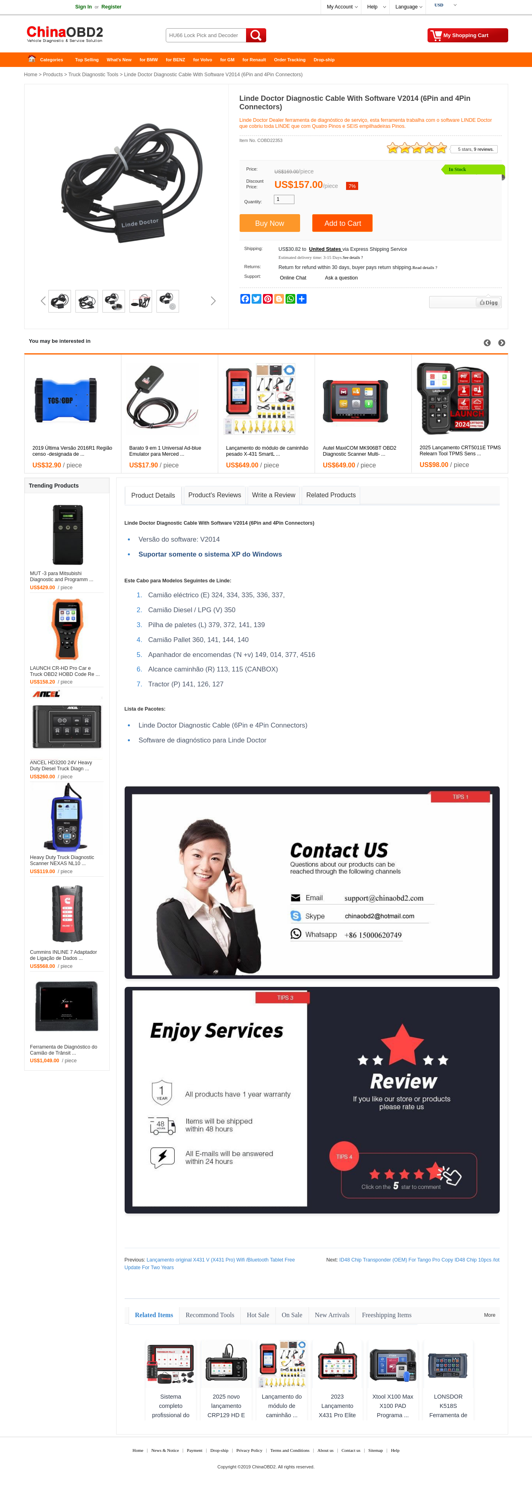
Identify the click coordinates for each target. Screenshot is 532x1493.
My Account (340, 7)
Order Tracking (289, 59)
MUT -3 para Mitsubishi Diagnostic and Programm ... (61, 576)
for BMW (149, 59)
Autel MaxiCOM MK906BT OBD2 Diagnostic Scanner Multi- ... (359, 451)
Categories (51, 59)
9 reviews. (484, 149)
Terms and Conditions (289, 1450)
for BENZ (175, 59)
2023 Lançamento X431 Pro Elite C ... (337, 1410)
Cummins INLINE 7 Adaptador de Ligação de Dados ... (63, 955)
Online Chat (293, 278)
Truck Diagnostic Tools (94, 74)
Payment (194, 1450)
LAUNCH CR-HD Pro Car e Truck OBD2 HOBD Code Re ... (65, 671)
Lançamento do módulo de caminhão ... (282, 1405)
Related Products (331, 495)
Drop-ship (324, 59)
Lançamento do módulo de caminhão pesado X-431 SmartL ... (267, 451)
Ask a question (341, 278)
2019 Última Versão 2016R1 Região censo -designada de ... (73, 451)
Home (34, 59)
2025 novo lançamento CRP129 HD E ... (226, 1410)
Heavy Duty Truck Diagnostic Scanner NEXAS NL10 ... (62, 860)
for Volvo (202, 59)
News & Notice (165, 1450)
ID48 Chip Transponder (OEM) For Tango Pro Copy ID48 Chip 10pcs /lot (419, 1260)
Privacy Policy (249, 1450)
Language (407, 7)
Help (372, 7)
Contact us (351, 1450)
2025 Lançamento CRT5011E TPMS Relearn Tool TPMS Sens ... (460, 451)
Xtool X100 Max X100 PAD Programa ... (392, 1405)
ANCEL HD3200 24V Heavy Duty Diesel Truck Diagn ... (61, 766)
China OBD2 (88, 36)
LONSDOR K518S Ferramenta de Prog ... (448, 1410)
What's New (119, 59)
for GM (227, 59)
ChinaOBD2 (264, 1466)
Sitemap (375, 1450)
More (489, 1315)
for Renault (254, 59)
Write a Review (273, 495)
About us (325, 1450)
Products (53, 74)
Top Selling (86, 59)
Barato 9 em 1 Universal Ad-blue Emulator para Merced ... (165, 451)
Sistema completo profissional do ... (171, 1410)
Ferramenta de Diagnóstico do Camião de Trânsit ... (63, 1050)
